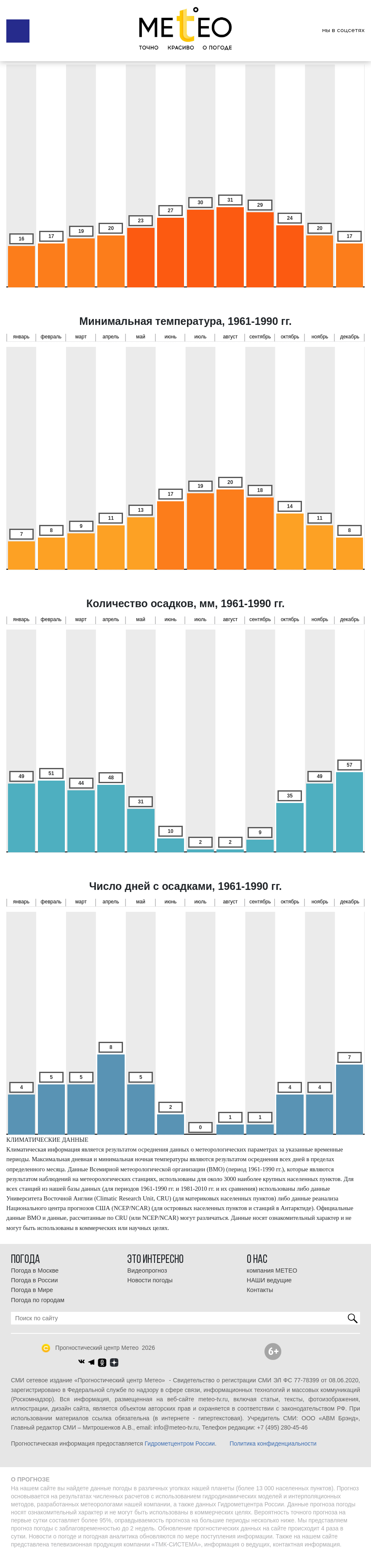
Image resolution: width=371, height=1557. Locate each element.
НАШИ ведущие (269, 1280)
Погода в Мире (32, 1290)
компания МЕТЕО (272, 1270)
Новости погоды (150, 1280)
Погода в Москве (35, 1270)
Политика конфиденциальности (273, 1443)
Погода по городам (37, 1300)
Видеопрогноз (147, 1270)
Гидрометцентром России (179, 1443)
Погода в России (34, 1280)
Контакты (260, 1290)
